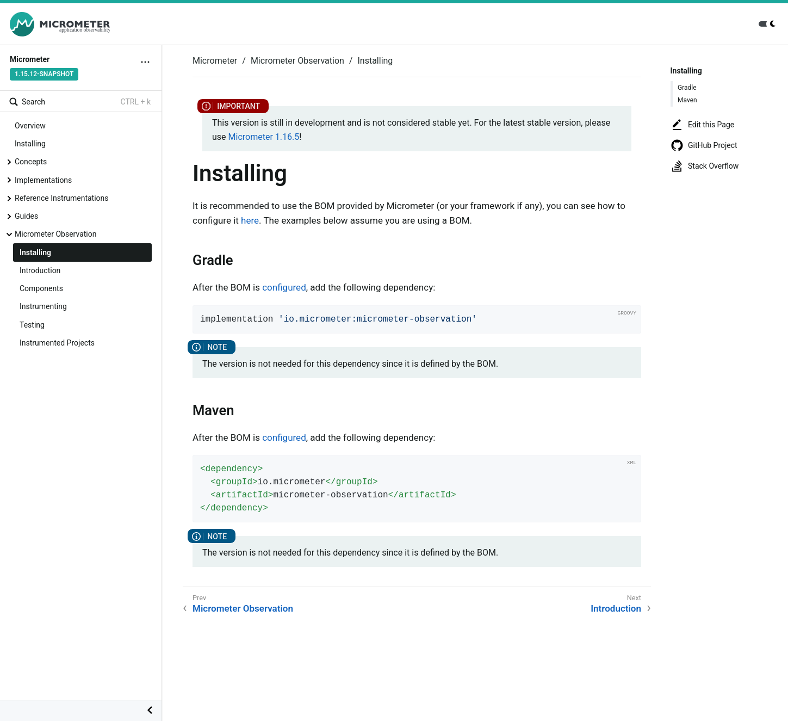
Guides (26, 216)
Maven (687, 100)
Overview (30, 125)
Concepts (31, 161)
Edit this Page (702, 124)
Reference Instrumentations (62, 198)
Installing (30, 143)
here (250, 220)
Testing (32, 325)
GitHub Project (704, 145)
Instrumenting (43, 306)
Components (41, 288)
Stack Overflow (705, 165)
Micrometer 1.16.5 (264, 137)
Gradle (687, 87)
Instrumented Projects (57, 342)
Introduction (40, 270)
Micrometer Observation (55, 234)
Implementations (43, 180)
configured (284, 287)
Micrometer (215, 61)
